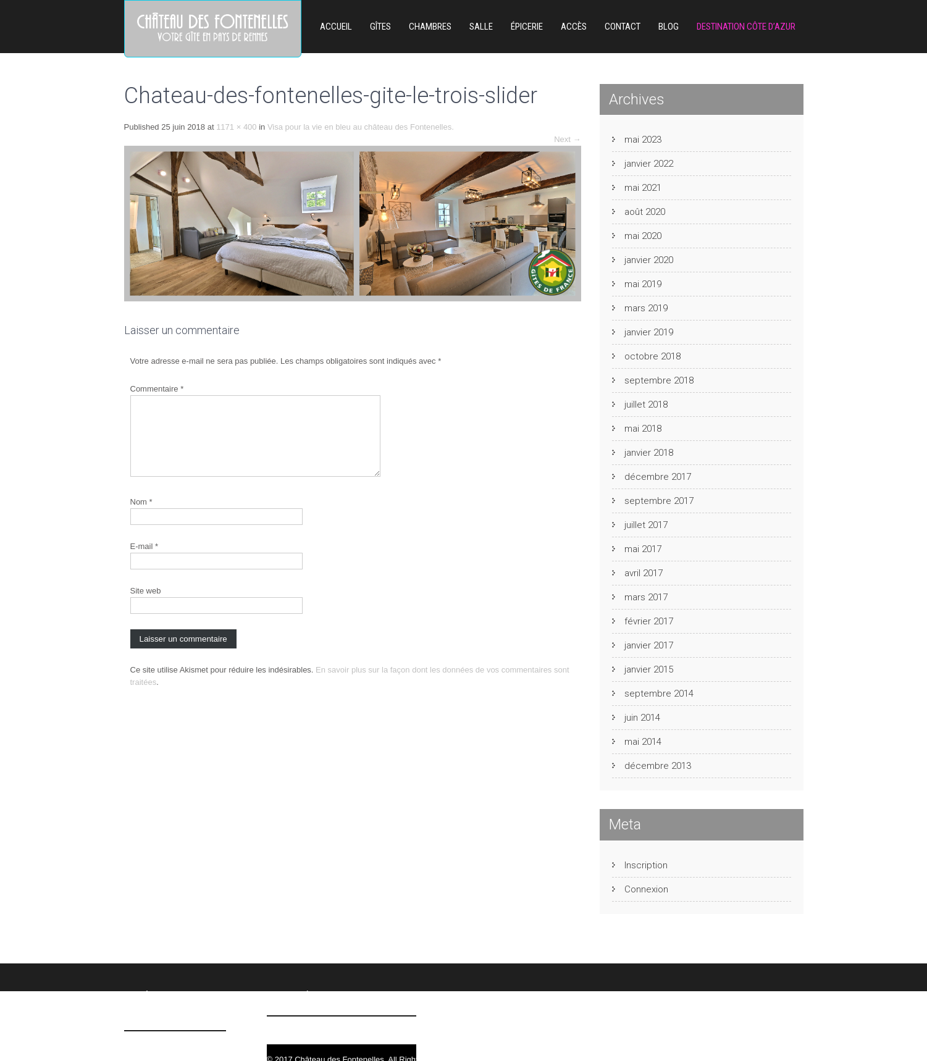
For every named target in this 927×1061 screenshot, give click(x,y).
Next (567, 139)
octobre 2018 (652, 356)
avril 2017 (643, 573)
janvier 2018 (648, 452)
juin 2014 (642, 717)
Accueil (336, 26)
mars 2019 (646, 308)
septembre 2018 (659, 380)
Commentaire (157, 388)
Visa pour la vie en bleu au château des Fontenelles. (360, 127)
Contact (622, 26)
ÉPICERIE (527, 26)
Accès (574, 26)
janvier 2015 (648, 669)
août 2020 (644, 211)
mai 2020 (642, 235)
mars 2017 (646, 597)
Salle (481, 26)
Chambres (430, 26)
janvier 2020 (648, 260)
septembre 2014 (659, 693)
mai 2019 (642, 284)
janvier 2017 (648, 645)
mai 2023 (642, 139)
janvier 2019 (648, 332)
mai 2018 (642, 428)
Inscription (646, 865)
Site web (145, 605)
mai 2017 (642, 549)
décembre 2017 (657, 476)
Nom (141, 516)
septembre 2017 (659, 500)
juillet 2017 (646, 524)
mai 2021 (642, 187)
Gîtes (380, 26)
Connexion (646, 889)
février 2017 (648, 621)
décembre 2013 (657, 765)
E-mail (144, 561)
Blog (668, 26)
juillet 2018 (646, 404)
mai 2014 (642, 741)
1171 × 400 (236, 127)
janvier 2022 (648, 163)
